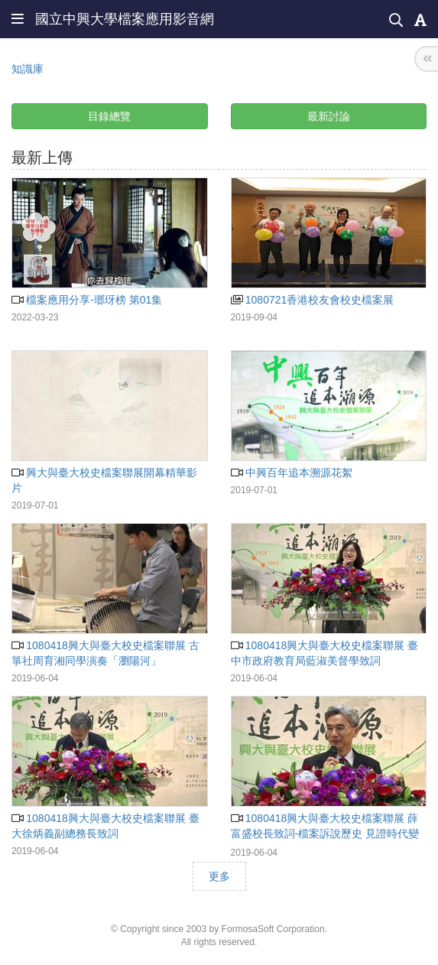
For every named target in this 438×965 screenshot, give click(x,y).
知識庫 (27, 69)
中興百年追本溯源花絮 (291, 472)
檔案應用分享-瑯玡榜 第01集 (86, 300)
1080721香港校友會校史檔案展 (312, 300)
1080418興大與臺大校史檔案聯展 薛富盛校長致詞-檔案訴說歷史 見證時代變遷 (325, 833)
